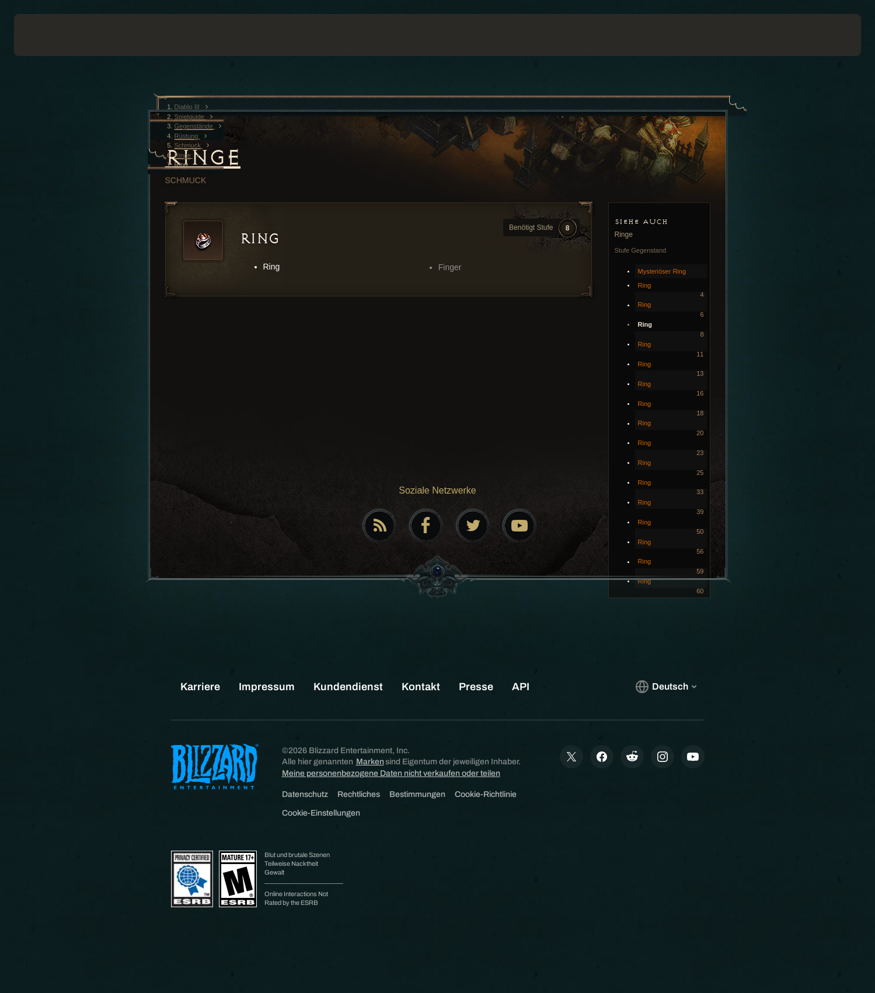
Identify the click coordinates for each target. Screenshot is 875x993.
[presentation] (57, 35)
